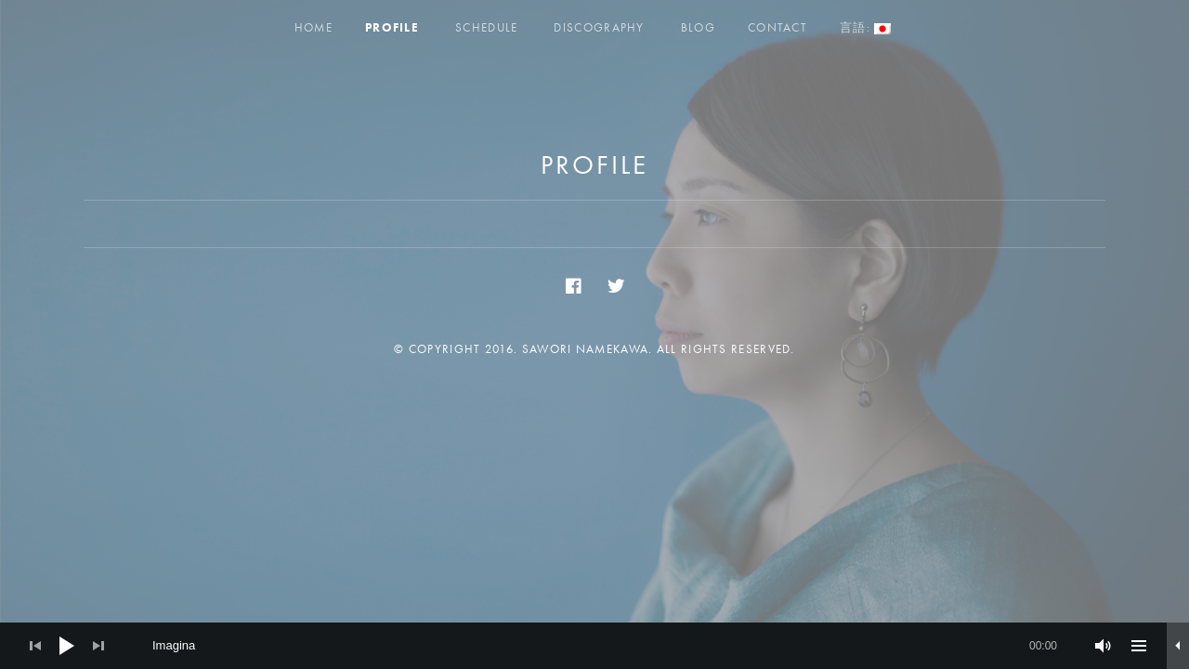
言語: (865, 27)
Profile (392, 27)
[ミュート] (1103, 646)
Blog (698, 27)
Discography (599, 27)
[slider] (605, 646)
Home (313, 27)
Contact (777, 27)
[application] (594, 646)
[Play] (67, 646)
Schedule (486, 27)
